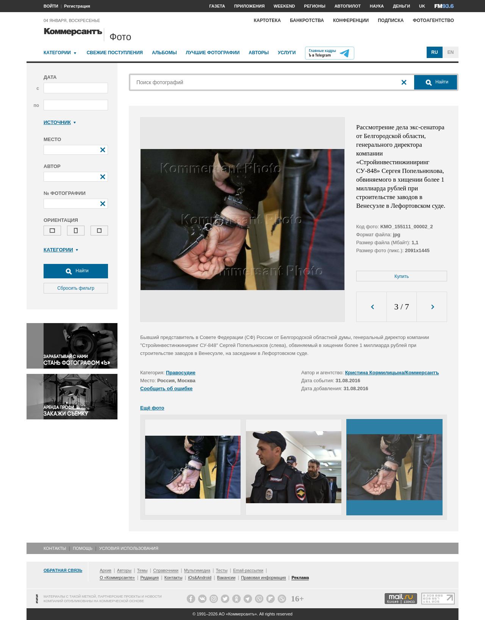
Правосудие (181, 372)
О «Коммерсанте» (117, 577)
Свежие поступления (115, 52)
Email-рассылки (248, 570)
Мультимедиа (197, 570)
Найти (76, 271)
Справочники (165, 570)
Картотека (267, 20)
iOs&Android (199, 577)
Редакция (149, 577)
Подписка (391, 20)
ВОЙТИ (51, 6)
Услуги (287, 52)
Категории (57, 52)
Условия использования (128, 548)
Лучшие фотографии (212, 52)
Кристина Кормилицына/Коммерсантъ (392, 372)
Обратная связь (63, 570)
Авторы (259, 52)
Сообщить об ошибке (166, 388)
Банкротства (307, 20)
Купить (401, 276)
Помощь (82, 548)
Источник (60, 122)
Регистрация (77, 6)
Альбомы (164, 52)
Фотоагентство (433, 20)
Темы (142, 570)
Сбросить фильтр (75, 288)
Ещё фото (152, 408)
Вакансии (226, 577)
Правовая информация (263, 577)
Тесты (222, 570)
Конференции (351, 20)
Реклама (300, 577)
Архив (105, 570)
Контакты (55, 548)
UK (422, 6)
